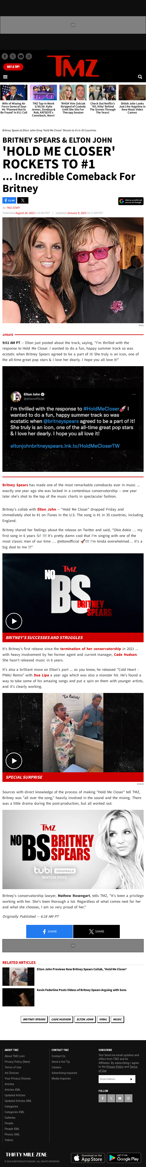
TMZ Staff (13, 208)
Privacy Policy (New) (17, 1061)
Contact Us (58, 1056)
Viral (103, 1019)
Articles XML (13, 1089)
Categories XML (14, 1112)
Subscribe (131, 1079)
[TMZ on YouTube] (120, 1098)
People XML (12, 1128)
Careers (56, 1067)
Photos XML (12, 1134)
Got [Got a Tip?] (13, 67)
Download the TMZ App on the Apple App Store (88, 1158)
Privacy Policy (115, 1066)
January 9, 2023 (77, 213)
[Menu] (5, 76)
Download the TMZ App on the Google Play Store (124, 1158)
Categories (11, 1106)
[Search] (140, 76)
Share (49, 931)
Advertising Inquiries (64, 1073)
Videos (9, 1140)
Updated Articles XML (18, 1100)
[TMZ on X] (13, 56)
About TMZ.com (15, 1056)
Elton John (85, 1019)
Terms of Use (13, 1067)
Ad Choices (12, 1073)
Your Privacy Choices (18, 1078)
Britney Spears (34, 1019)
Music (117, 1019)
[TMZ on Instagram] (29, 56)
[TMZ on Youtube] (21, 56)
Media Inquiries (61, 1078)
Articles (9, 1084)
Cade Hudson (61, 1019)
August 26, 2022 (25, 213)
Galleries (10, 1117)
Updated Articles (15, 1095)
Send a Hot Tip (61, 1061)
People (9, 1123)
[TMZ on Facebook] (5, 56)
